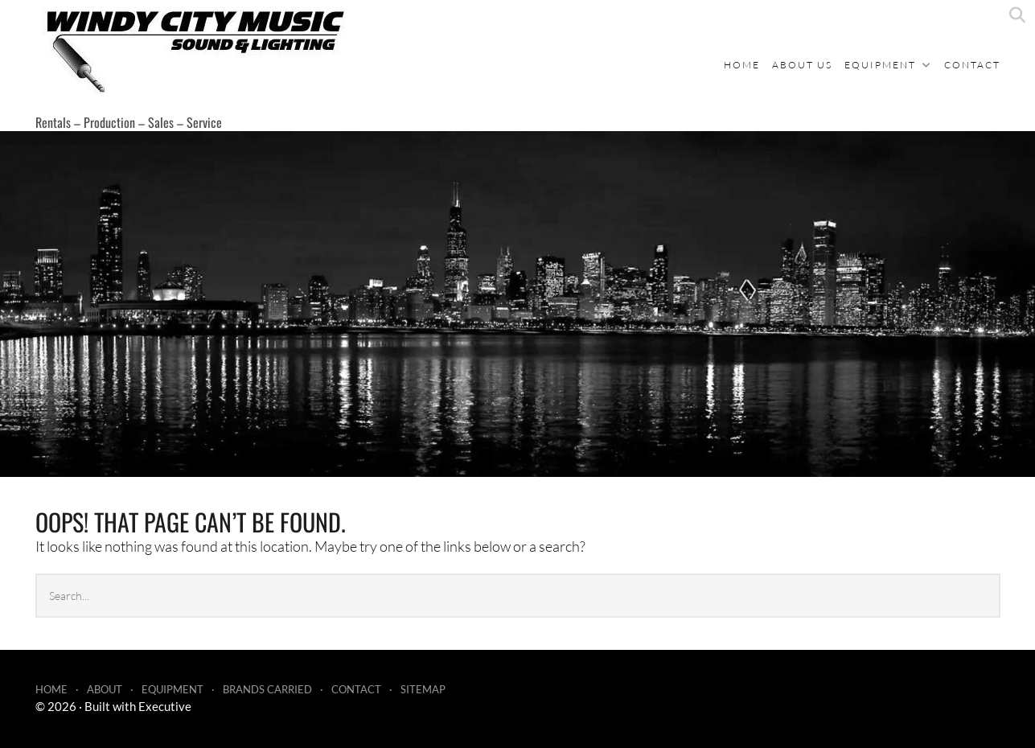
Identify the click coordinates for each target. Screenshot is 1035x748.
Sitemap (423, 689)
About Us (802, 65)
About (104, 689)
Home (742, 65)
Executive (164, 706)
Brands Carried (267, 689)
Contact (972, 65)
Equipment (880, 65)
